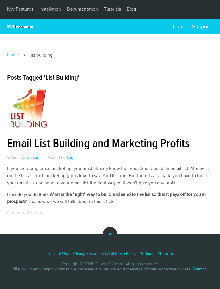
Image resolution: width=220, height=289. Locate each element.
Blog (131, 9)
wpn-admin (36, 157)
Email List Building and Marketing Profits (98, 144)
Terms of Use (57, 253)
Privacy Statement (88, 253)
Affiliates (147, 253)
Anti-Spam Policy (121, 253)
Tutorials (112, 9)
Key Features (20, 9)
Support (201, 27)
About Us (166, 253)
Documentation (82, 9)
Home (179, 27)
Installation (50, 9)
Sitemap (199, 269)
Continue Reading (25, 213)
